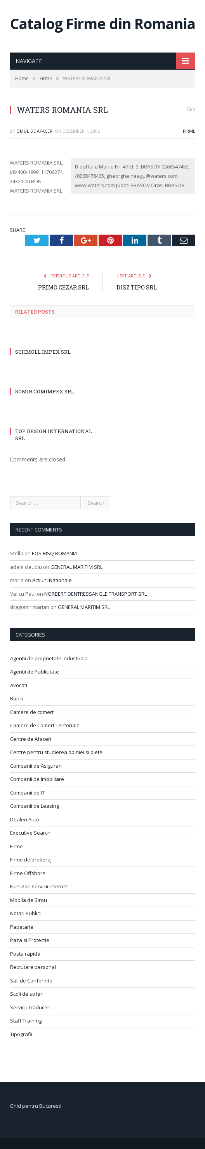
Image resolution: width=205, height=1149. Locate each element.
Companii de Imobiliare (37, 778)
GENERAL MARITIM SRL (76, 566)
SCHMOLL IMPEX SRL (43, 351)
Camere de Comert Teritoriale (45, 725)
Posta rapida (25, 953)
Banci (16, 698)
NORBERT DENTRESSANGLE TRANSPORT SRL (95, 593)
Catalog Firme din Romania (102, 23)
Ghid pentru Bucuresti (35, 1105)
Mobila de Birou (28, 899)
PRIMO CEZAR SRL (63, 287)
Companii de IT (27, 792)
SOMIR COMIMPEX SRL (44, 391)
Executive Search (30, 832)
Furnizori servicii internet (39, 886)
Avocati (18, 685)
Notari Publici (25, 913)
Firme (189, 131)
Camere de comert (32, 712)
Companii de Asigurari (36, 765)
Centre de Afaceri (30, 738)
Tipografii (21, 1034)
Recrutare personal (33, 966)
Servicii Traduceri (30, 1007)
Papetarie (21, 926)
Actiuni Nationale (52, 580)
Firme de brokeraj (31, 859)
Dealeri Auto (24, 819)
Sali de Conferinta (31, 980)
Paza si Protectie (29, 940)
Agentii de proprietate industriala (49, 658)
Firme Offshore (27, 873)
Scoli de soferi (26, 993)
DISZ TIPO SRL (136, 287)
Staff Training (26, 1020)
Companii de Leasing (34, 805)
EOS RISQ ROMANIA (54, 553)
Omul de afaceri (35, 131)
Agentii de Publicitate (34, 671)
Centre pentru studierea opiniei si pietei (57, 752)
